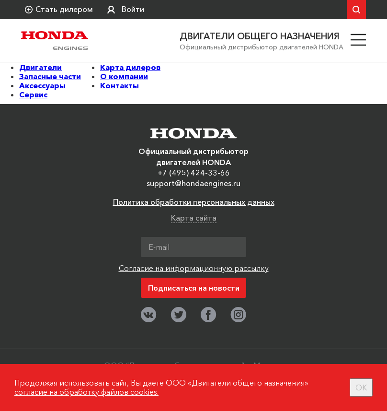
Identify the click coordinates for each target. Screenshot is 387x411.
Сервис (33, 94)
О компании (124, 76)
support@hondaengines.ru (193, 183)
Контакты (119, 85)
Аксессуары (42, 85)
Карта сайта (193, 218)
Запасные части (50, 76)
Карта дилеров (130, 67)
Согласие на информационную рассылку (194, 268)
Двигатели (40, 67)
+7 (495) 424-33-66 (194, 172)
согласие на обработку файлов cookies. (86, 392)
